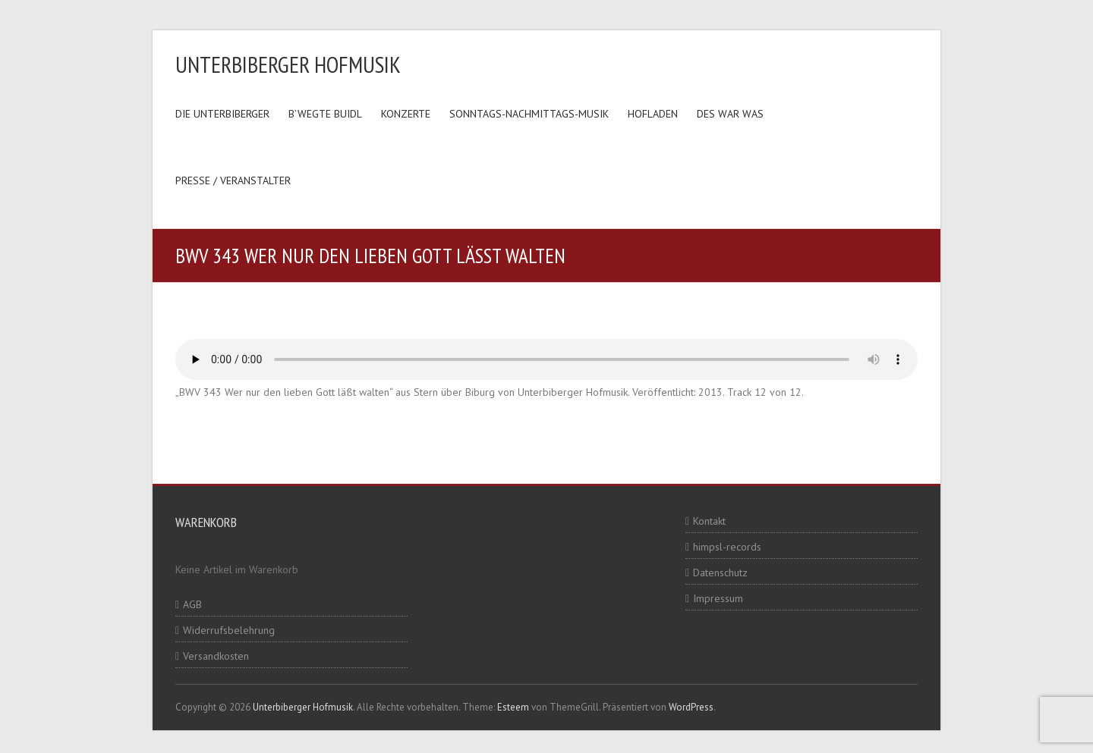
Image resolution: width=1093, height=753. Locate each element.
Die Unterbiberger (222, 114)
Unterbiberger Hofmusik (288, 64)
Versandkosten (216, 656)
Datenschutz (720, 572)
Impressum (718, 598)
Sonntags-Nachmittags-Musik (529, 114)
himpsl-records (727, 547)
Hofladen (653, 114)
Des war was (730, 114)
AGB (192, 604)
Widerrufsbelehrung (229, 630)
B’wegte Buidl (325, 114)
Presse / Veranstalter (233, 180)
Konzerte (405, 114)
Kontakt (709, 521)
